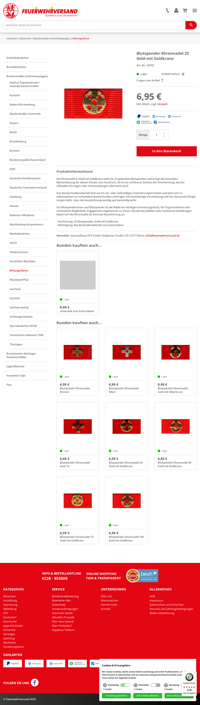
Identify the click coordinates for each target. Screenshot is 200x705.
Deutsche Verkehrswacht (25, 178)
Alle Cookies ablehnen (148, 695)
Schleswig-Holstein (21, 316)
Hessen (14, 206)
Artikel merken (173, 74)
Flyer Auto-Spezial (63, 621)
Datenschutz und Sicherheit (167, 604)
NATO (13, 243)
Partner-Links (109, 604)
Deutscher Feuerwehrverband (28, 187)
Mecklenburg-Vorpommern (26, 224)
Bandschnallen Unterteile (25, 114)
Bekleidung (10, 609)
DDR (12, 169)
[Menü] (195, 673)
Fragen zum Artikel (150, 80)
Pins (9, 385)
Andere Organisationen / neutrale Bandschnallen (25, 84)
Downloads (59, 604)
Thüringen (16, 344)
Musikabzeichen (20, 233)
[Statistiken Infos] (135, 685)
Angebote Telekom (63, 630)
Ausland (15, 95)
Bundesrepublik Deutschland (27, 160)
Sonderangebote (13, 647)
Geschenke (10, 621)
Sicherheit (9, 630)
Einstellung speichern (116, 695)
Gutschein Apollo (62, 613)
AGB (152, 596)
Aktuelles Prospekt (63, 617)
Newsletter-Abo (61, 600)
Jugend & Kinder (13, 625)
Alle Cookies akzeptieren (179, 695)
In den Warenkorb (166, 151)
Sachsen (15, 298)
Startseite (11, 38)
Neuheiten (9, 642)
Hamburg (15, 197)
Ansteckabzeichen (17, 58)
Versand (162, 104)
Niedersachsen (19, 252)
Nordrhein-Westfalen (23, 261)
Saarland (15, 289)
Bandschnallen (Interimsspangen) (51, 38)
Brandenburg (18, 141)
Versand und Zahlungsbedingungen (171, 609)
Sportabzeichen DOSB (23, 326)
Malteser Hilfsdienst (22, 215)
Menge (143, 135)
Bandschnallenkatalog (65, 596)
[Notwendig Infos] (105, 685)
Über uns (106, 596)
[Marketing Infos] (166, 685)
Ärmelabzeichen (16, 67)
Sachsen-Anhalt (19, 307)
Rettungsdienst (80, 38)
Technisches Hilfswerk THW (26, 335)
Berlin (13, 132)
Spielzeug (9, 638)
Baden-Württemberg (22, 104)
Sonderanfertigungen (65, 609)
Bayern (14, 123)
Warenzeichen (109, 600)
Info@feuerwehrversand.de (162, 235)
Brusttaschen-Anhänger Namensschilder (21, 355)
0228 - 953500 (55, 578)
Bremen (15, 150)
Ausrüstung (10, 604)
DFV (5, 613)
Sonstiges (9, 634)
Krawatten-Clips (16, 375)
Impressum (157, 600)
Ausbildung (10, 600)
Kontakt (105, 609)
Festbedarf (9, 617)
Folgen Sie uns (16, 683)
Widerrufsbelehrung (162, 613)
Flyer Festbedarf (62, 625)
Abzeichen (25, 38)
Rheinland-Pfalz (19, 280)
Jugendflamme (15, 366)
